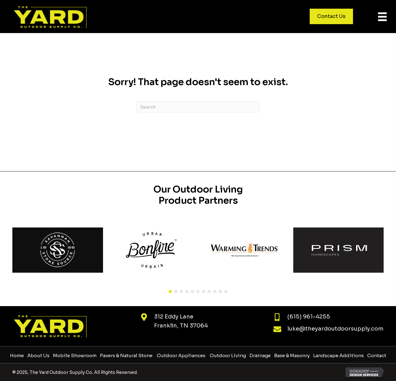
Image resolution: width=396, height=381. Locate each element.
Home (17, 355)
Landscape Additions (338, 355)
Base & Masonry (292, 355)
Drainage (260, 355)
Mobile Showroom (75, 355)
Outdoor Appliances (180, 355)
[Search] (198, 107)
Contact (376, 355)
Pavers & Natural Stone (126, 355)
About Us (38, 355)
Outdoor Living (227, 355)
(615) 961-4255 (308, 316)
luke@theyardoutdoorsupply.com (335, 328)
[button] (170, 291)
